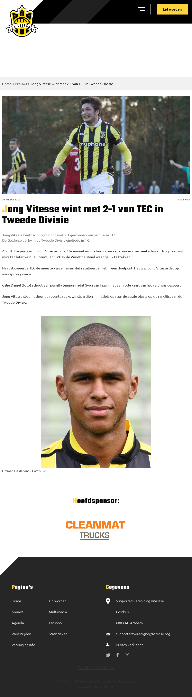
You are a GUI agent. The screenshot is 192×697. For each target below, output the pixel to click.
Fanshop (55, 623)
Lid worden (172, 9)
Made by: (85, 687)
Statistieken (58, 633)
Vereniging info (23, 644)
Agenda (18, 623)
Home (7, 84)
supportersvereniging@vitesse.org (143, 633)
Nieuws (21, 84)
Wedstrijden (21, 633)
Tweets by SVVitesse (96, 667)
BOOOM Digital (102, 687)
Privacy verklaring (129, 644)
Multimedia (58, 612)
